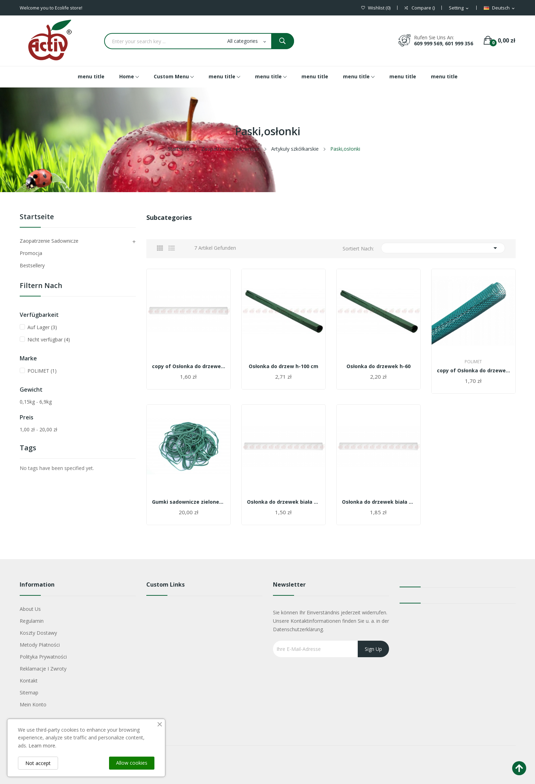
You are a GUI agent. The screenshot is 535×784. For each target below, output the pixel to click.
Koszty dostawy (38, 632)
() (375, 8)
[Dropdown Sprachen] (500, 8)
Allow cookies (131, 762)
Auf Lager (42, 327)
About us (30, 609)
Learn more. (42, 745)
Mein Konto (33, 704)
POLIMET (42, 370)
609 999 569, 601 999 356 (443, 43)
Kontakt (29, 680)
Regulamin (32, 621)
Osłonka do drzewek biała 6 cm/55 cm (283, 502)
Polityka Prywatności (43, 656)
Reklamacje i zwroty (43, 668)
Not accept (38, 763)
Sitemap (29, 692)
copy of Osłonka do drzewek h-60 (473, 370)
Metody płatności (40, 644)
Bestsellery (32, 265)
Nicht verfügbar (48, 339)
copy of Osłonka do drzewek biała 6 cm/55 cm (188, 366)
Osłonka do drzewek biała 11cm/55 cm (378, 502)
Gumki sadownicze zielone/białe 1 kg (188, 502)
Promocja (31, 253)
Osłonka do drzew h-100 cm (283, 366)
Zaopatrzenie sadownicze (49, 240)
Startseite (37, 217)
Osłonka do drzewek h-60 (378, 366)
